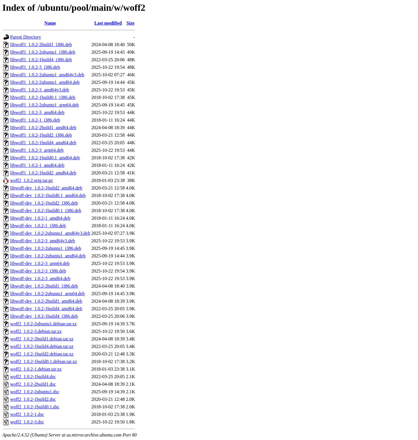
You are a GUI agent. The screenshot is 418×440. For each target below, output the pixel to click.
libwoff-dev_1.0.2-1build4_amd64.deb (46, 308)
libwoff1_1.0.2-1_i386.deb (35, 120)
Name (50, 23)
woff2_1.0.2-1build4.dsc (33, 376)
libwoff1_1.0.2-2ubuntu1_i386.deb (42, 52)
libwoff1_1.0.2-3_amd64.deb (37, 112)
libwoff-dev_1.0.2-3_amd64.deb (40, 278)
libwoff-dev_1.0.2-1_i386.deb (38, 225)
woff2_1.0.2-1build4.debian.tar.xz (41, 346)
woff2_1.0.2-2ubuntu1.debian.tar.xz (43, 323)
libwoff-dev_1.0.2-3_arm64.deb (40, 263)
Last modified (108, 23)
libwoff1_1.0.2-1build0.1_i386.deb (42, 97)
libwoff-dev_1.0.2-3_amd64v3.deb (42, 240)
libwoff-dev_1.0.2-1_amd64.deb (40, 218)
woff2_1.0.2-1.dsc (27, 414)
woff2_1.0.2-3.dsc (27, 421)
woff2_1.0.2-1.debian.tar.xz (36, 369)
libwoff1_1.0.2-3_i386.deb (35, 67)
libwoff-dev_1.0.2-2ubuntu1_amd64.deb (48, 255)
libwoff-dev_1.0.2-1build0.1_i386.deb (45, 210)
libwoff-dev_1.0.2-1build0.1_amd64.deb (48, 195)
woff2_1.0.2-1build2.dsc (33, 399)
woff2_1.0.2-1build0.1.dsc (34, 406)
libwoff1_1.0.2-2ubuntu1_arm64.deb (44, 104)
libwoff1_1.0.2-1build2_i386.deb (41, 135)
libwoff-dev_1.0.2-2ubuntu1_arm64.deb (47, 293)
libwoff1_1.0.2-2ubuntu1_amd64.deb (45, 82)
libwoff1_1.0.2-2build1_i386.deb (41, 44)
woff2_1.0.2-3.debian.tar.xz (36, 331)
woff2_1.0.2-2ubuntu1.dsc (34, 391)
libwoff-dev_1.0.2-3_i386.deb (38, 270)
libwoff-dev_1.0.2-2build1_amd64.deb (46, 301)
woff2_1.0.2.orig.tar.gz (31, 180)
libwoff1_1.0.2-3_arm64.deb (37, 150)
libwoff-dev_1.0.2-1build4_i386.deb (44, 316)
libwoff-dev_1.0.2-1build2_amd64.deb (46, 187)
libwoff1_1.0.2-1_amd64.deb (37, 165)
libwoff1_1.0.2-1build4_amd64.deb (43, 142)
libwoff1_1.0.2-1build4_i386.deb (41, 59)
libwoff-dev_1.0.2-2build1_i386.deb (44, 286)
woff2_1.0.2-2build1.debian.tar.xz (41, 338)
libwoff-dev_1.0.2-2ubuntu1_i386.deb (45, 248)
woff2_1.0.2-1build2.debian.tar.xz (41, 353)
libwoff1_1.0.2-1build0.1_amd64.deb (45, 157)
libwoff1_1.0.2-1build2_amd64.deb (43, 172)
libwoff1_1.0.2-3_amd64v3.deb (39, 89)
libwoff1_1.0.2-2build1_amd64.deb (43, 127)
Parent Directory (25, 37)
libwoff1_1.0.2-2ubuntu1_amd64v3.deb (47, 74)
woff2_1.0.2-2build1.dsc (33, 384)
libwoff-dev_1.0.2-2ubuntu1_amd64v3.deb (50, 233)
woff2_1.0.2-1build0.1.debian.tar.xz (43, 361)
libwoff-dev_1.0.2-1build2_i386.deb (44, 203)
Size (131, 23)
